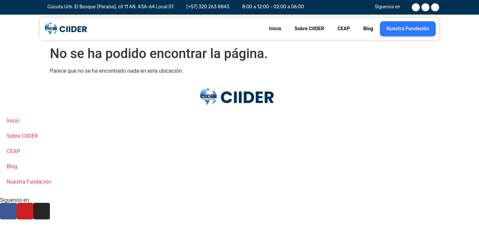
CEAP (343, 29)
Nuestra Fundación (408, 29)
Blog (368, 29)
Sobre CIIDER (309, 29)
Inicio (275, 29)
